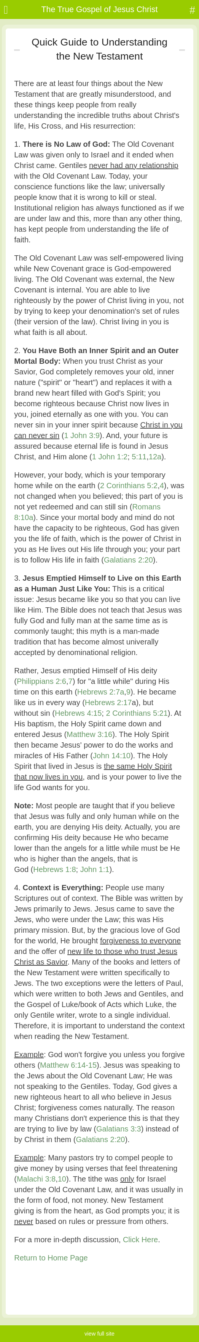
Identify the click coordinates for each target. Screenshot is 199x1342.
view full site (99, 1334)
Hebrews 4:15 (78, 713)
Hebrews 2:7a (100, 692)
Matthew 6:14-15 (68, 1065)
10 (62, 1179)
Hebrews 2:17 (108, 702)
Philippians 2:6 (41, 681)
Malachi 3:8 (36, 1179)
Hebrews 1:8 (54, 869)
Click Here (140, 1239)
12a (155, 457)
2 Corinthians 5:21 (136, 713)
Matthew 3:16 (89, 734)
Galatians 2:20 (128, 560)
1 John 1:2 (109, 457)
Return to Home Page (51, 1258)
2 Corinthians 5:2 (129, 485)
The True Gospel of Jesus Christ (99, 9)
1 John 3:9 (81, 435)
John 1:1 (95, 869)
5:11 (139, 457)
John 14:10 (112, 755)
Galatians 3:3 (118, 1129)
